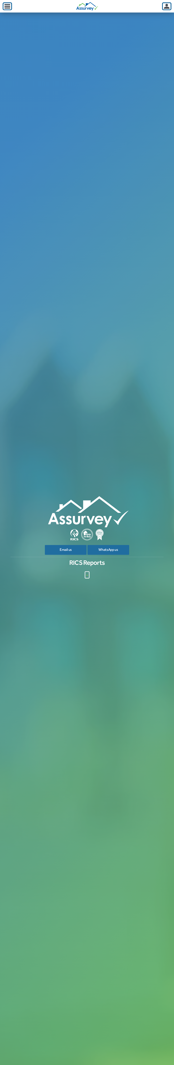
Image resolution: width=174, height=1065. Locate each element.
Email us (66, 550)
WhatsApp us (108, 550)
